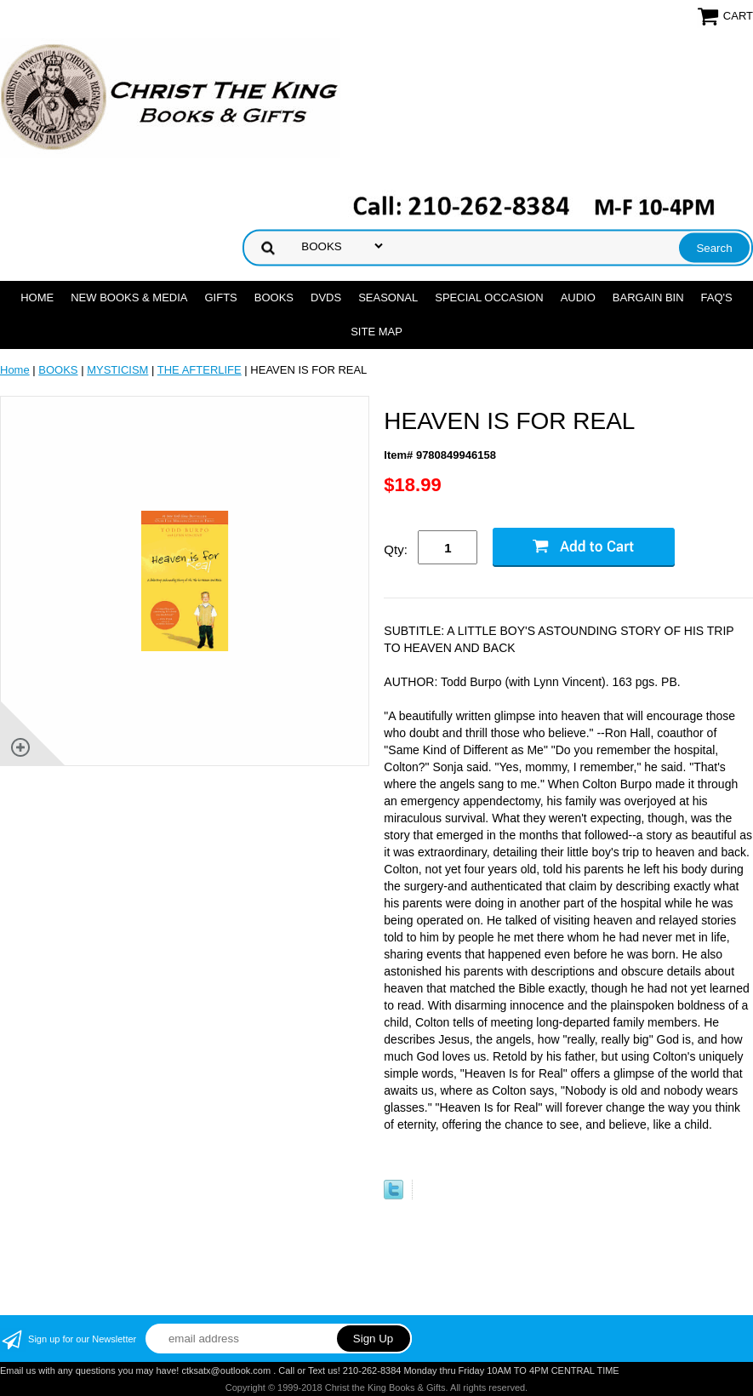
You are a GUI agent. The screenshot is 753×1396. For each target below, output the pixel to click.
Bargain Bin (648, 297)
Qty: (396, 549)
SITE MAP (376, 331)
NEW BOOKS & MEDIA (129, 297)
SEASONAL (388, 297)
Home (37, 297)
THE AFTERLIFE (199, 369)
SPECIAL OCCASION (489, 297)
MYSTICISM (117, 369)
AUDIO (578, 297)
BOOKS (274, 297)
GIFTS (220, 297)
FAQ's (717, 297)
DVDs (326, 297)
